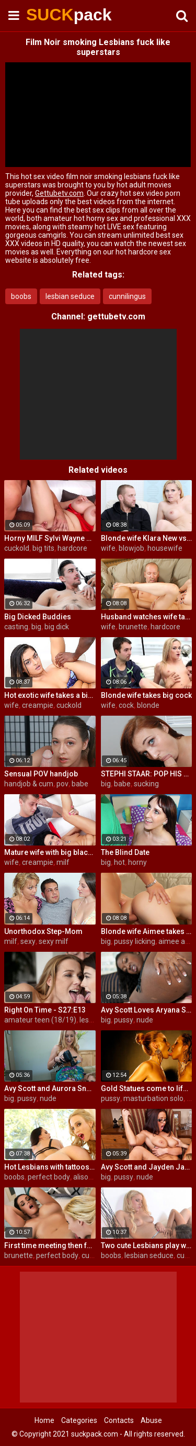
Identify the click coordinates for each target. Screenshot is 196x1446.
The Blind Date (125, 852)
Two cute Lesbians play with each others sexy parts (146, 1245)
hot (119, 862)
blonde (148, 705)
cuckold (16, 548)
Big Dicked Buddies (37, 617)
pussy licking (134, 941)
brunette (133, 626)
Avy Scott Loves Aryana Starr (146, 1010)
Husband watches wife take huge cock (146, 617)
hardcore (72, 548)
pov (62, 784)
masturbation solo (153, 1098)
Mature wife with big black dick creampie (50, 852)
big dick (56, 626)
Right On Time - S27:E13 (45, 1010)
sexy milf (53, 941)
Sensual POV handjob (41, 774)
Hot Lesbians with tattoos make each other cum (50, 1167)
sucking (146, 784)
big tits (43, 548)
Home (44, 1420)
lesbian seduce (70, 296)
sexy (28, 941)
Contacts (119, 1420)
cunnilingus (127, 296)
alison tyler (91, 1177)
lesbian (91, 1020)
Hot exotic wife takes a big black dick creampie (50, 695)
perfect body (49, 1177)
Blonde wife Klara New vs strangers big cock (146, 538)
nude (144, 1020)
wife (108, 548)
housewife (164, 548)
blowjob (131, 548)
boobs (21, 296)
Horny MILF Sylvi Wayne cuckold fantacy (50, 538)
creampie (37, 705)
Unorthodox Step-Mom (43, 931)
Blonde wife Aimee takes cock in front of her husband (146, 931)
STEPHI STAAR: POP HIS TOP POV (146, 774)
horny (137, 862)
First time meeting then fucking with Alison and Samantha (50, 1245)
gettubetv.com (116, 316)
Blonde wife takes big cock (146, 695)
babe (80, 784)
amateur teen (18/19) (40, 1020)
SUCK (52, 14)
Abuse (151, 1420)
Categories (79, 1420)
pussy (123, 1020)
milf (63, 862)
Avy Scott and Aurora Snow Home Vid (50, 1088)
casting (16, 626)
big (36, 626)
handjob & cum (28, 784)
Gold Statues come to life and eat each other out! (146, 1088)
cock (126, 705)
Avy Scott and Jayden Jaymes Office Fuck (146, 1167)
